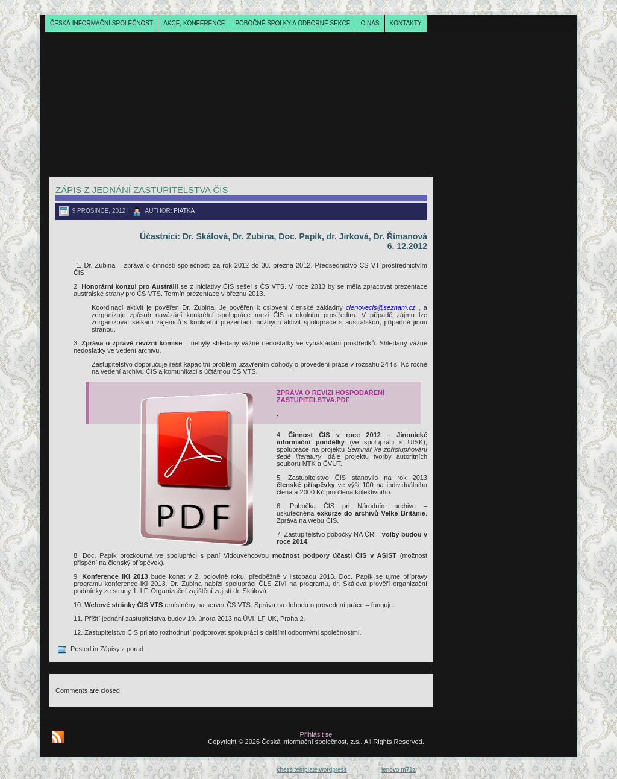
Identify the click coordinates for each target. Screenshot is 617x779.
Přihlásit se (316, 734)
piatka (184, 210)
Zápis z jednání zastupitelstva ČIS (141, 189)
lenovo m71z (398, 769)
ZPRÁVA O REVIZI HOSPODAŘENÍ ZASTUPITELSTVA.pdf (330, 396)
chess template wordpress (312, 769)
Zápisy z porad (121, 648)
